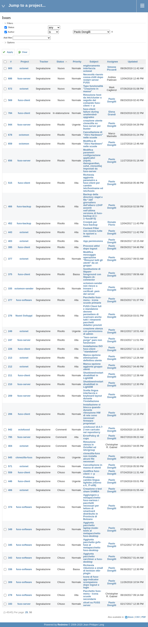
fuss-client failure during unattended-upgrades (91, 113)
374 (10, 507)
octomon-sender (24, 288)
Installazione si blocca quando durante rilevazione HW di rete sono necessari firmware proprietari (92, 414)
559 (10, 472)
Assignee (112, 61)
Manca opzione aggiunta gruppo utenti (92, 367)
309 (10, 582)
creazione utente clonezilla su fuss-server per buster (92, 124)
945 (10, 457)
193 (10, 604)
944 (10, 124)
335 (10, 288)
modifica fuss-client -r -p (91, 472)
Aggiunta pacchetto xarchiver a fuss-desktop (93, 557)
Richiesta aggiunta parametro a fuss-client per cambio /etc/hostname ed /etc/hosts (93, 183)
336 (10, 569)
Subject (94, 61)
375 (10, 274)
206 (10, 414)
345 (10, 545)
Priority (77, 61)
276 (10, 315)
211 (10, 375)
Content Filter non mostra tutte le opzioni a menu (92, 232)
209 (10, 395)
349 (10, 529)
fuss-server (23, 78)
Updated (132, 61)
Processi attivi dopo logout (91, 247)
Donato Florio (112, 223)
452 (10, 223)
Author (11, 32)
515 (10, 183)
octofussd (24, 429)
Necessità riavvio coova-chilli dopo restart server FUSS (93, 78)
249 (10, 331)
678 (10, 135)
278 (10, 595)
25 (26, 612)
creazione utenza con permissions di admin (93, 331)
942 (10, 429)
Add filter (8, 38)
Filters (10, 23)
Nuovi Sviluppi (24, 315)
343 (10, 557)
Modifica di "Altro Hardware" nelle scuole (93, 144)
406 (10, 490)
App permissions (93, 241)
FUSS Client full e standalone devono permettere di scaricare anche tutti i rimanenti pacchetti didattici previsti (92, 315)
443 (10, 232)
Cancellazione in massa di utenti (92, 466)
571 (10, 466)
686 (10, 78)
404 (10, 446)
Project (25, 61)
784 (10, 113)
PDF (143, 617)
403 (10, 241)
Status (11, 27)
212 (10, 366)
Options (11, 42)
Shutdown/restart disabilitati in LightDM (93, 375)
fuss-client (24, 100)
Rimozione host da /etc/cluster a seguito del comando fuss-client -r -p (92, 100)
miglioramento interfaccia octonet (91, 68)
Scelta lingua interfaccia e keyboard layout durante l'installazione (92, 396)
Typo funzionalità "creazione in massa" (93, 89)
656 (10, 160)
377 (10, 258)
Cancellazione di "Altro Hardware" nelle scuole (93, 135)
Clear (24, 52)
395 (10, 247)
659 (10, 143)
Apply (10, 52)
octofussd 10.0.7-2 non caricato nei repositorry (93, 430)
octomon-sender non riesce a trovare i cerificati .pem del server (92, 288)
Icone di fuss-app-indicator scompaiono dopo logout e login (91, 582)
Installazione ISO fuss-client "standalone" (93, 349)
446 (10, 481)
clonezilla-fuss (24, 457)
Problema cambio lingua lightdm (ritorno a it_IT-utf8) (92, 481)
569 (10, 100)
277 (10, 300)
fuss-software (24, 300)
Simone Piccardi (111, 68)
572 (10, 88)
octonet (24, 68)
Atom (131, 617)
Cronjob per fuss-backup (90, 223)
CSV (137, 617)
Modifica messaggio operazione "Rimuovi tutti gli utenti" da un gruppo (93, 259)
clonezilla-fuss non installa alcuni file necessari (91, 457)
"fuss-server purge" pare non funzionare (92, 340)
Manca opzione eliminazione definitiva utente (92, 358)
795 (10, 437)
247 (10, 340)
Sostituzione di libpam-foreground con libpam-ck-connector (92, 274)
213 (10, 357)
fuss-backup (24, 206)
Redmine (62, 624)
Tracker (44, 61)
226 (10, 349)
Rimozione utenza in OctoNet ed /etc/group (89, 446)
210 (10, 384)
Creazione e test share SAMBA (92, 490)
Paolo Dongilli (111, 100)
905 (10, 68)
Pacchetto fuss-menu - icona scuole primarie (92, 300)
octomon (24, 135)
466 (10, 206)
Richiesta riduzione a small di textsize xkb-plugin (93, 569)
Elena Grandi (112, 113)
